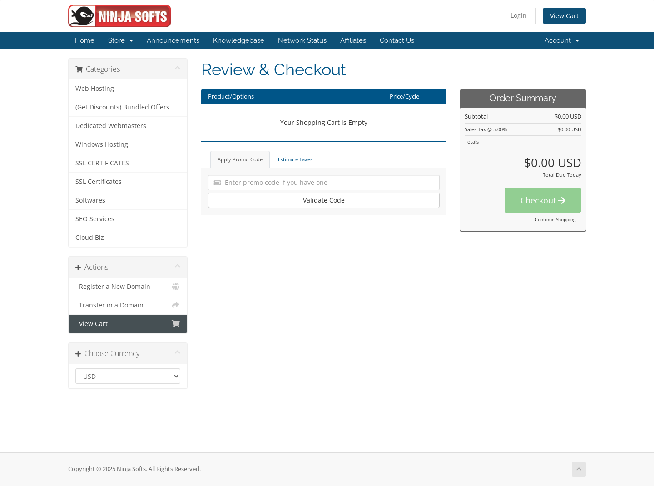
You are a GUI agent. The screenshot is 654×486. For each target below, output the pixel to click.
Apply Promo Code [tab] (240, 159)
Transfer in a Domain (127, 305)
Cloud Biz (89, 237)
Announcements (173, 40)
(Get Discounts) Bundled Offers (122, 107)
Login (518, 15)
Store (120, 40)
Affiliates (353, 40)
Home (84, 40)
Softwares (90, 200)
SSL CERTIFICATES (102, 163)
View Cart (564, 15)
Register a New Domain (127, 286)
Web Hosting (94, 88)
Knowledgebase (238, 40)
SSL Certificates (98, 182)
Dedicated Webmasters (110, 126)
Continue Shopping (555, 219)
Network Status (302, 40)
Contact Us (397, 40)
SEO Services (94, 219)
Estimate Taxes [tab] (295, 159)
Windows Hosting (101, 144)
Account (562, 40)
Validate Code (324, 200)
